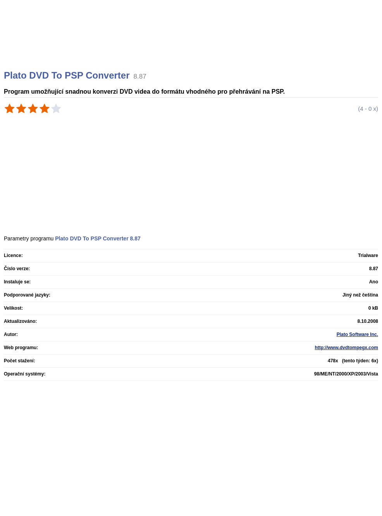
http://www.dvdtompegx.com (346, 347)
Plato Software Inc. (357, 334)
